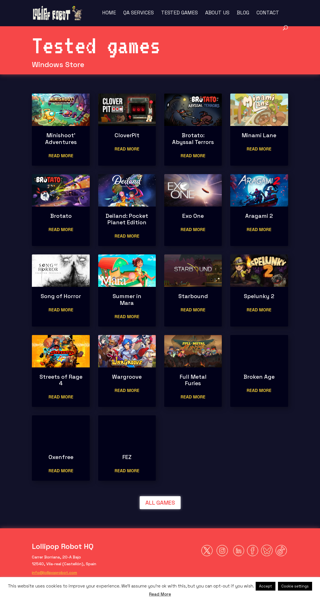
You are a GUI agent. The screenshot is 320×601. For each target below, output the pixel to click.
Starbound (193, 296)
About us (217, 13)
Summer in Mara (127, 299)
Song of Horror (61, 296)
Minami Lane (259, 135)
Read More (160, 594)
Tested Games (179, 13)
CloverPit (127, 135)
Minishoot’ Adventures (61, 139)
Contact (268, 13)
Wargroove (127, 376)
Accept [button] (265, 586)
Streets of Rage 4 (61, 380)
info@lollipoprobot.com (54, 572)
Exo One (193, 215)
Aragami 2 (259, 215)
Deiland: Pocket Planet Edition (127, 219)
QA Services (138, 13)
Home (109, 13)
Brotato (61, 215)
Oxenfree (61, 457)
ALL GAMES (160, 502)
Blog (243, 13)
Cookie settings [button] (295, 586)
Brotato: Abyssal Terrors (193, 139)
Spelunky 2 (259, 296)
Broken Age (259, 376)
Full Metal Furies (193, 380)
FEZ (126, 457)
